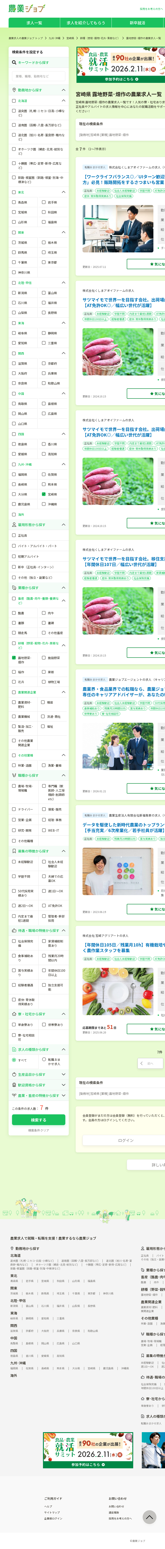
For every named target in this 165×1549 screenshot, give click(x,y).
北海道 (15, 1255)
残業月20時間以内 (114, 708)
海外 (13, 1375)
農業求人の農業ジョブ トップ (26, 38)
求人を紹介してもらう (86, 22)
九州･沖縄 (54, 38)
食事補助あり (92, 708)
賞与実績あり (138, 708)
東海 (13, 1313)
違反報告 (114, 1512)
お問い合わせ (116, 1506)
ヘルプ (48, 1506)
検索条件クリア (38, 1130)
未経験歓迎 (103, 190)
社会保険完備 (123, 196)
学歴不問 (145, 190)
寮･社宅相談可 (110, 713)
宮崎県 (70, 38)
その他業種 (149, 1318)
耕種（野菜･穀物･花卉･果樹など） (100, 38)
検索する (38, 1120)
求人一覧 (34, 22)
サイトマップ (52, 1512)
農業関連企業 (151, 1301)
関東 (13, 1288)
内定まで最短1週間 (140, 313)
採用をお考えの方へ (120, 1518)
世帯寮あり (90, 713)
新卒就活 (137, 22)
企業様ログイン (53, 1518)
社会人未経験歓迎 (124, 190)
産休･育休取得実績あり (97, 196)
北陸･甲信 (18, 1300)
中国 (13, 1338)
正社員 (88, 190)
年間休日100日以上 (95, 319)
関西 (13, 1325)
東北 (13, 1275)
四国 (13, 1350)
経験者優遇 (118, 319)
